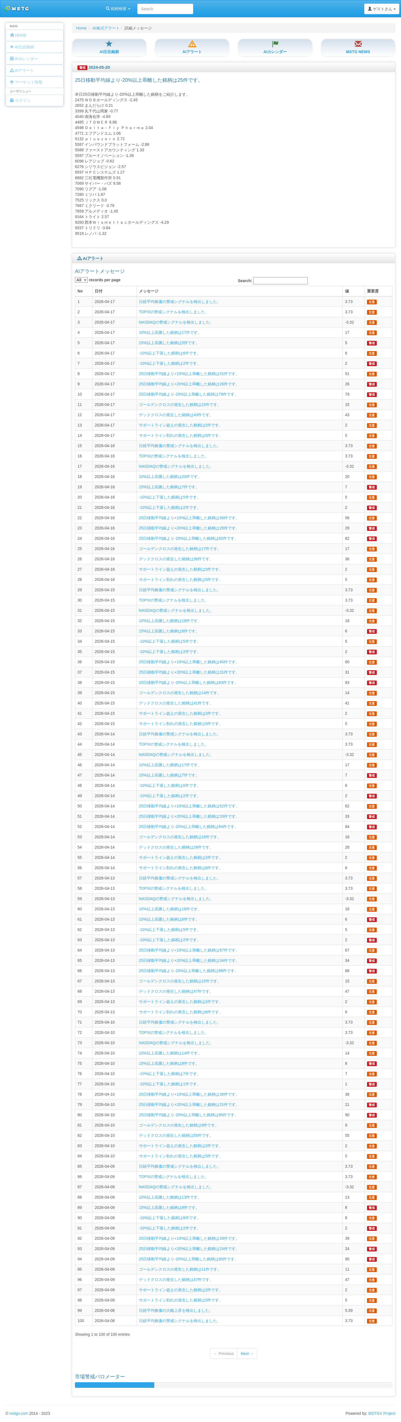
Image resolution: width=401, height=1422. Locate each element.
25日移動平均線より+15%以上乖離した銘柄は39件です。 (189, 1238)
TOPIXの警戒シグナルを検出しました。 (174, 312)
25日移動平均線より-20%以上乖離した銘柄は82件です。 (189, 538)
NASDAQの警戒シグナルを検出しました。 (176, 322)
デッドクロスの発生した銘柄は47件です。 (176, 991)
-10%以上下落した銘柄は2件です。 (170, 363)
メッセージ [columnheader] (148, 291)
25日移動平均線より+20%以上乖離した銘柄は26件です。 (189, 384)
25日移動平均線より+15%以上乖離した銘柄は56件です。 (189, 518)
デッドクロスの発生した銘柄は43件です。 (176, 415)
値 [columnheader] (347, 291)
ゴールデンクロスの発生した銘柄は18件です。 (180, 837)
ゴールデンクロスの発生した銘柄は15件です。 (180, 404)
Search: (273, 280)
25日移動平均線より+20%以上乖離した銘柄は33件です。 (189, 816)
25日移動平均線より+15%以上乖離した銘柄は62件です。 (189, 806)
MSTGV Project (381, 1413)
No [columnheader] (80, 291)
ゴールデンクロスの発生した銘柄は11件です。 (180, 1269)
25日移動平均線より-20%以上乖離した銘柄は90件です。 (189, 1115)
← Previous (224, 1353)
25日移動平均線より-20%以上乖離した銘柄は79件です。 (189, 394)
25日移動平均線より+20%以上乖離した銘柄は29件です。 (189, 528)
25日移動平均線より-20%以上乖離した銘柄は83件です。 (189, 682)
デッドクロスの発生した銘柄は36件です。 (176, 559)
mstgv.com (18, 1413)
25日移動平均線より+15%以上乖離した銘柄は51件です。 (189, 373)
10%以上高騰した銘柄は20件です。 (170, 476)
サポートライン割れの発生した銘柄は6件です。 (181, 868)
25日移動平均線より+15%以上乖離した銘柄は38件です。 (189, 1094)
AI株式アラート (105, 28)
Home (81, 28)
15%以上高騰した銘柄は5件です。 (169, 343)
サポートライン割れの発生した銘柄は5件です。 (181, 435)
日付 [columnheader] (98, 291)
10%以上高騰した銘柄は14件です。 (170, 1053)
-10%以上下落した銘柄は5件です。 (170, 497)
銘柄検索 (72, 8)
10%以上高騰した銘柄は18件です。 (170, 620)
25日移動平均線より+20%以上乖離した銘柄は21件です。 (189, 1104)
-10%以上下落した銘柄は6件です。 (170, 353)
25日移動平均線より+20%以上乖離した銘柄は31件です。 (189, 672)
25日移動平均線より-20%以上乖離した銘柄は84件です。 (189, 826)
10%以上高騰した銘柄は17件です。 (170, 332)
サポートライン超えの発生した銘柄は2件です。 (181, 425)
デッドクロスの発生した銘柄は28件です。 (176, 847)
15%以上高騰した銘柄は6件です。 (169, 631)
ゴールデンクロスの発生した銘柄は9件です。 (179, 1125)
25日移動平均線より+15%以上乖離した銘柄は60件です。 (189, 662)
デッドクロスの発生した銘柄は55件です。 (176, 1135)
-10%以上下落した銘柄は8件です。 (170, 1218)
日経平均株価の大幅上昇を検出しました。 (176, 1310)
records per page (98, 280)
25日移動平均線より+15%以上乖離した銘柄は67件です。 (189, 950)
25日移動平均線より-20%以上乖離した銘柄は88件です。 (189, 970)
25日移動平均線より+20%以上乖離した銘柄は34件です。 (189, 960)
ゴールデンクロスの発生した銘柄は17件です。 (180, 548)
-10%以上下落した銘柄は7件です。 (170, 1073)
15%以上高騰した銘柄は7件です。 (169, 487)
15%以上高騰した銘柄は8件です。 (169, 1063)
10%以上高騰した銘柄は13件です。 (170, 1197)
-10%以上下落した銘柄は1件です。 (170, 1084)
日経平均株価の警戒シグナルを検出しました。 (180, 301)
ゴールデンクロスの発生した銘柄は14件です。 (180, 693)
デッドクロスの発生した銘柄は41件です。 (176, 703)
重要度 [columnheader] (373, 291)
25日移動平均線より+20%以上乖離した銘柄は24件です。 (189, 1248)
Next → (247, 1353)
